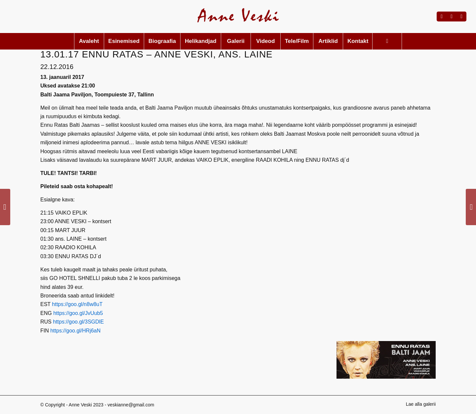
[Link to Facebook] (442, 16)
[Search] (387, 41)
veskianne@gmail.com (130, 404)
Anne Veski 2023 (86, 404)
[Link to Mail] (461, 16)
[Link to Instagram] (451, 16)
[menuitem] (89, 41)
